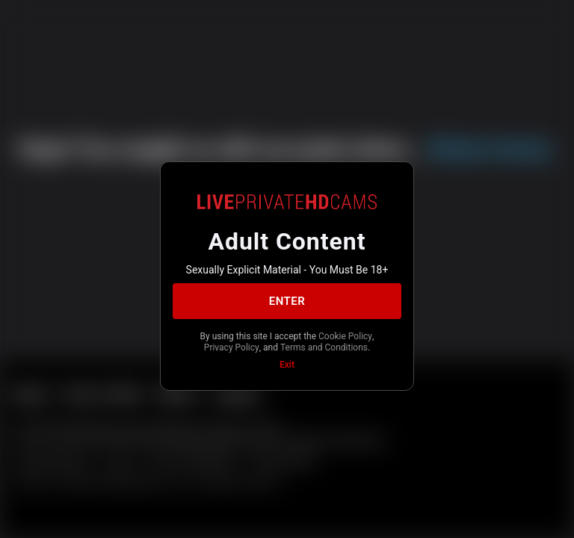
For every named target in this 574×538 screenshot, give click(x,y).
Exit (287, 364)
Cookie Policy (345, 336)
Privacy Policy (231, 347)
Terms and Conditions (324, 347)
